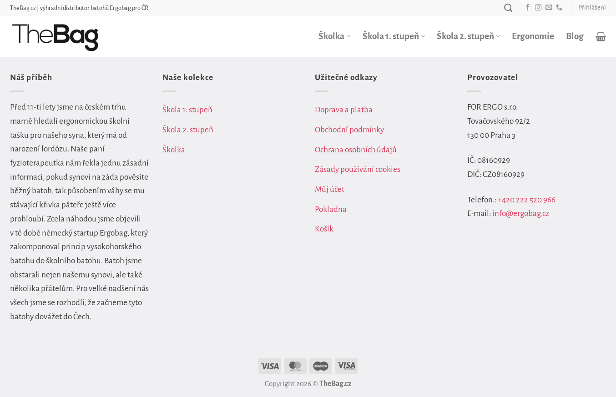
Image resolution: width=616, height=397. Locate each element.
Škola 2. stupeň (468, 36)
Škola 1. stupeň (394, 36)
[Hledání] (508, 7)
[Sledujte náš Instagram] (538, 7)
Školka (334, 36)
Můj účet (329, 189)
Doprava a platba (344, 110)
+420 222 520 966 (526, 200)
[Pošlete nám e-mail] (548, 7)
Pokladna (331, 209)
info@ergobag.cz (520, 213)
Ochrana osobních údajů (356, 150)
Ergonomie (533, 36)
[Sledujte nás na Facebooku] (528, 7)
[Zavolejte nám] (559, 7)
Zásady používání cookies (357, 169)
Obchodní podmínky (349, 130)
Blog (575, 36)
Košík (324, 229)
